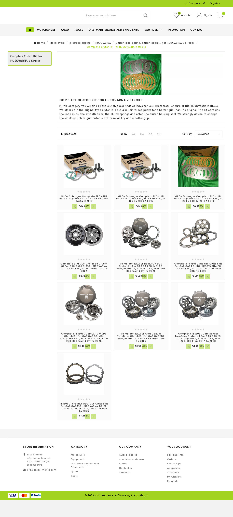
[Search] (112, 24)
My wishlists (174, 493)
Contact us (126, 485)
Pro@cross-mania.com (41, 486)
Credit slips (174, 480)
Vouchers (173, 489)
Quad (74, 488)
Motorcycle (78, 471)
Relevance (209, 151)
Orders (171, 476)
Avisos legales (128, 471)
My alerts (173, 498)
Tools (74, 493)
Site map (124, 489)
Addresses (174, 485)
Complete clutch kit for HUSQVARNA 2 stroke (26, 75)
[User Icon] (204, 23)
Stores (123, 480)
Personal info (175, 471)
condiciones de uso (131, 476)
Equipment (77, 476)
